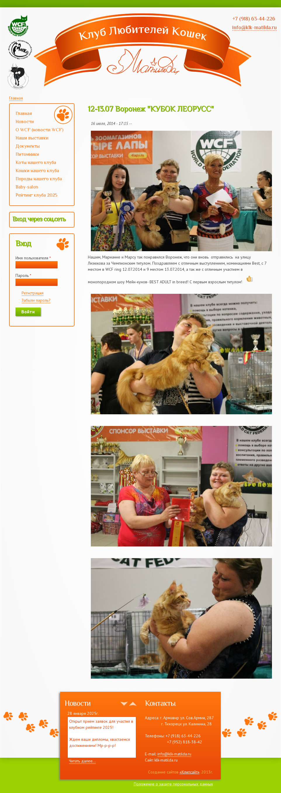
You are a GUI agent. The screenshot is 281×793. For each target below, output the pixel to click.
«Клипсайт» (190, 772)
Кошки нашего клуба (37, 170)
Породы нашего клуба (38, 178)
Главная (16, 98)
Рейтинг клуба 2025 (41, 196)
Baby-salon (41, 187)
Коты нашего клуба (35, 162)
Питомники (27, 154)
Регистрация (33, 293)
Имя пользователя (33, 258)
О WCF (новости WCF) (41, 130)
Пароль (23, 275)
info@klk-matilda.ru (174, 754)
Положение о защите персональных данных (173, 784)
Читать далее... (82, 761)
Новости (24, 121)
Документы (27, 146)
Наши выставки (41, 138)
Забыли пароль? (36, 300)
